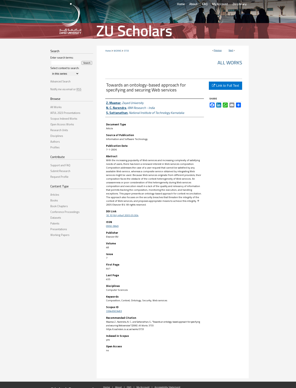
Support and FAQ (60, 165)
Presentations (58, 229)
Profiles (55, 147)
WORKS (117, 50)
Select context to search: (64, 68)
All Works (229, 62)
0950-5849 (112, 226)
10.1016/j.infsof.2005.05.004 (122, 215)
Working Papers (59, 235)
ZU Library (239, 4)
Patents (54, 223)
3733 (126, 50)
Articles (54, 195)
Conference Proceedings (65, 212)
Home (108, 50)
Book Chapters (59, 206)
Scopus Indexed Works (63, 119)
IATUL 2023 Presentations (65, 113)
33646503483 (114, 311)
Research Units (59, 130)
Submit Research (60, 171)
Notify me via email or (65, 89)
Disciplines (56, 136)
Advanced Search (60, 81)
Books (54, 200)
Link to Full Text (225, 85)
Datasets (55, 218)
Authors (55, 142)
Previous (218, 50)
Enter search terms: (61, 57)
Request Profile (59, 177)
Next (231, 50)
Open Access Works (62, 124)
